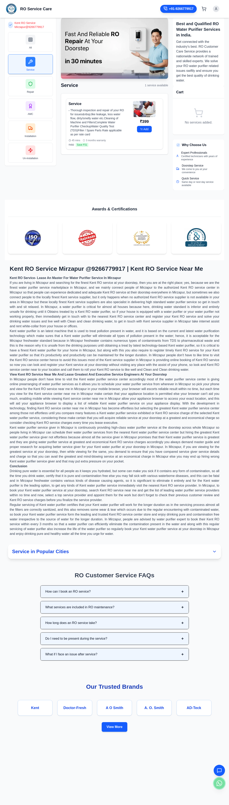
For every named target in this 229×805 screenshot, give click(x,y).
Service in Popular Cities (114, 551)
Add (144, 129)
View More (114, 727)
